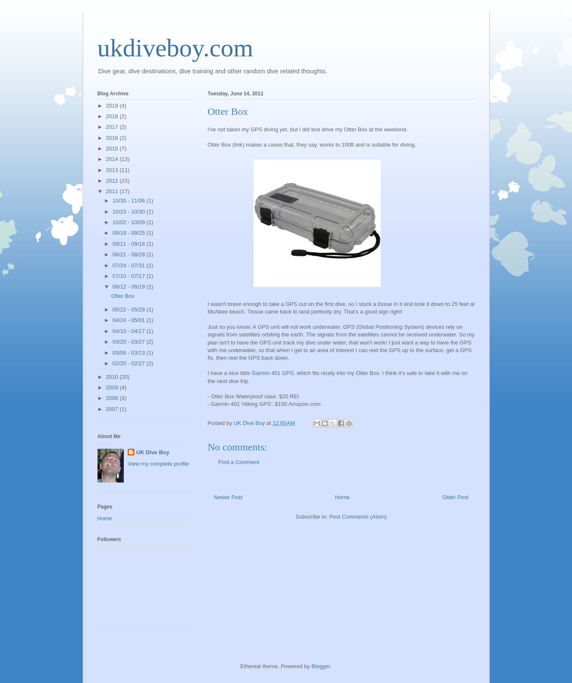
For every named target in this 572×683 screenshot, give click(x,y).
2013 (113, 170)
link (238, 145)
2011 (113, 191)
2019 (113, 106)
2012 (113, 181)
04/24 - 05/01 (129, 320)
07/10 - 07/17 (129, 276)
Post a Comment (238, 462)
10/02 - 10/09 (129, 222)
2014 (113, 159)
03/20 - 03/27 (129, 342)
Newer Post (228, 497)
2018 (113, 116)
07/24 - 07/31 (129, 265)
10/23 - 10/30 (129, 211)
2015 (113, 148)
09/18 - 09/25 (129, 233)
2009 (113, 387)
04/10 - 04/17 (129, 331)
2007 (113, 409)
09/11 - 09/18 (129, 244)
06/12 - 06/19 (129, 286)
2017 (113, 127)
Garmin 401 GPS (273, 373)
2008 (113, 398)
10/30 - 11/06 (129, 200)
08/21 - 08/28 (129, 254)
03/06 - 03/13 (129, 353)
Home (342, 497)
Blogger (320, 666)
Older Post (455, 497)
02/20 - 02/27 (129, 363)
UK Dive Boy (152, 452)
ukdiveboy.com (176, 48)
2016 (113, 138)
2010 (113, 377)
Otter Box (122, 296)
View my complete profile (158, 464)
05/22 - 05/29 (129, 309)
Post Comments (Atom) (358, 517)
